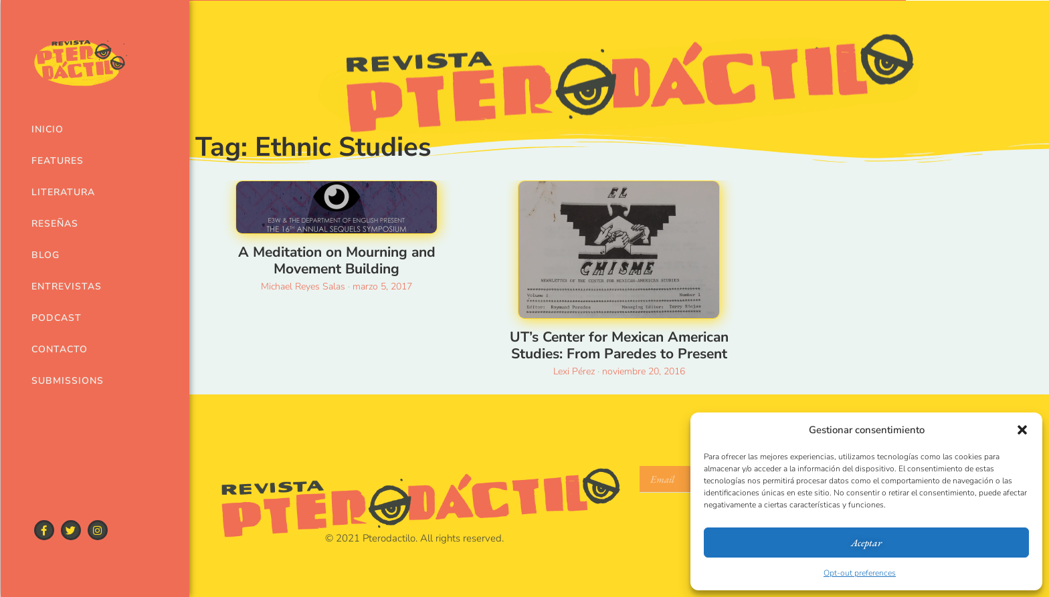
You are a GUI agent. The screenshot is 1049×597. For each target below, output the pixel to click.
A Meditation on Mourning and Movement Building (337, 260)
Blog (45, 255)
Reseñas (54, 223)
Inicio (47, 129)
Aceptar (866, 542)
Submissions (67, 380)
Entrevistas (66, 286)
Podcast (56, 318)
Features (57, 160)
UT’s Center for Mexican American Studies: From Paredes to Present (619, 345)
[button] (1022, 430)
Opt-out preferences (860, 573)
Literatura (63, 192)
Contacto (59, 349)
